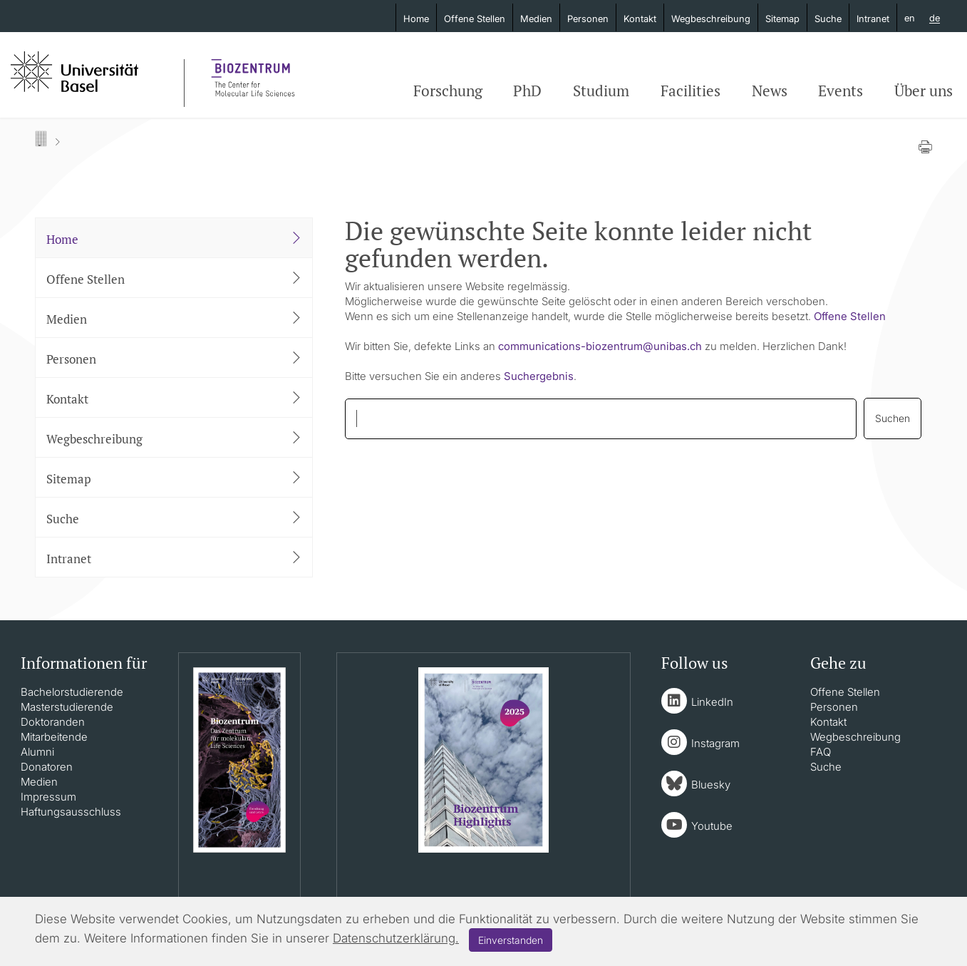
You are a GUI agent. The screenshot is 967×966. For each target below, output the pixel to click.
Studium (601, 90)
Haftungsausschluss (71, 811)
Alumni (37, 752)
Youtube (712, 826)
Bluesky (710, 784)
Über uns (923, 90)
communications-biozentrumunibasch (600, 346)
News (769, 90)
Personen (588, 18)
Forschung (447, 90)
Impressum (48, 796)
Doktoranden (53, 722)
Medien (536, 18)
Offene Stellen (474, 18)
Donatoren (47, 767)
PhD (527, 90)
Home (416, 18)
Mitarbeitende (54, 737)
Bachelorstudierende (72, 692)
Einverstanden (510, 940)
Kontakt (640, 18)
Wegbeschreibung (710, 18)
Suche (828, 18)
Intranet (873, 18)
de (934, 19)
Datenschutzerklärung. (396, 938)
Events (840, 90)
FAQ (820, 752)
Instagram (715, 743)
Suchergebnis (539, 376)
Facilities (690, 90)
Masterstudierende (67, 707)
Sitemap (782, 18)
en (909, 18)
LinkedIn (712, 702)
